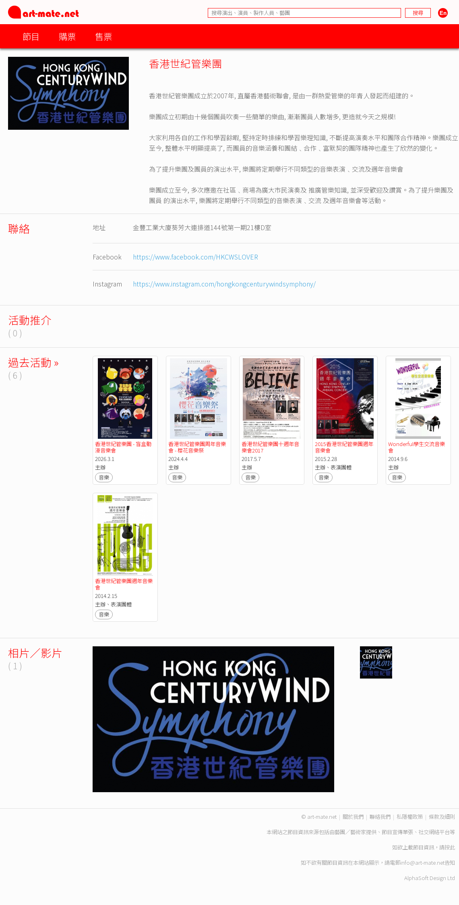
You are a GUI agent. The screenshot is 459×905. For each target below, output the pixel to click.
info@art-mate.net (422, 862)
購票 (67, 36)
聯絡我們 (380, 816)
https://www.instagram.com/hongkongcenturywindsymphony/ (224, 284)
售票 (103, 36)
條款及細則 (442, 816)
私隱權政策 (410, 816)
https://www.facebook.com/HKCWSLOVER (195, 257)
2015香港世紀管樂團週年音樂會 (344, 447)
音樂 (104, 477)
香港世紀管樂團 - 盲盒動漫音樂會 (123, 447)
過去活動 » (33, 362)
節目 (31, 36)
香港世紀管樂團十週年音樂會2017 (270, 447)
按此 (450, 847)
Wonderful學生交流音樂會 (416, 447)
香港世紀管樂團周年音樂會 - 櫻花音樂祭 (197, 447)
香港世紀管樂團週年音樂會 (124, 584)
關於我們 (353, 816)
